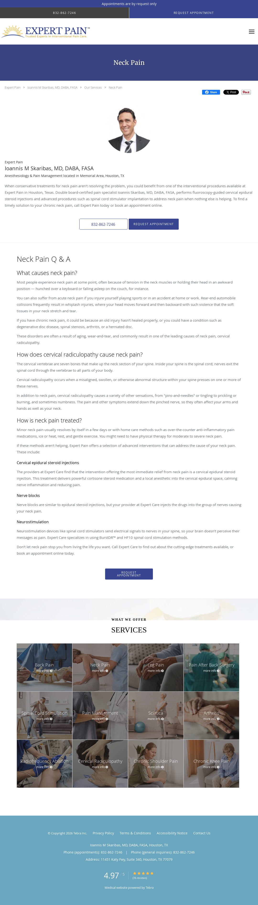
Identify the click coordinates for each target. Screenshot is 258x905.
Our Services (93, 87)
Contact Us (201, 833)
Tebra (150, 887)
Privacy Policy (103, 833)
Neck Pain (115, 87)
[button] (104, 224)
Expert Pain (13, 87)
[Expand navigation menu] (251, 31)
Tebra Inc (79, 833)
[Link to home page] (47, 31)
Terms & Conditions (135, 833)
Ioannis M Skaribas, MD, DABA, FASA (52, 87)
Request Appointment (153, 224)
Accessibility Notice (172, 833)
